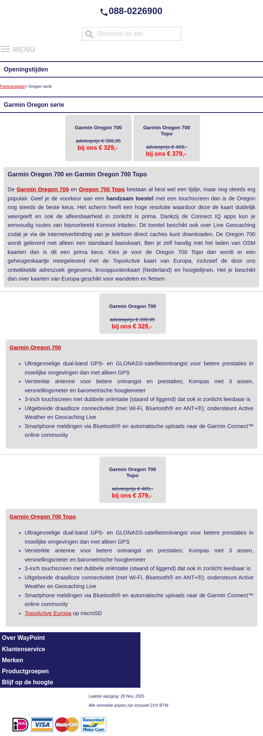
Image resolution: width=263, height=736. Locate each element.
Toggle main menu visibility (6, 46)
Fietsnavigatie (12, 86)
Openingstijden (26, 69)
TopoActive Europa (48, 613)
